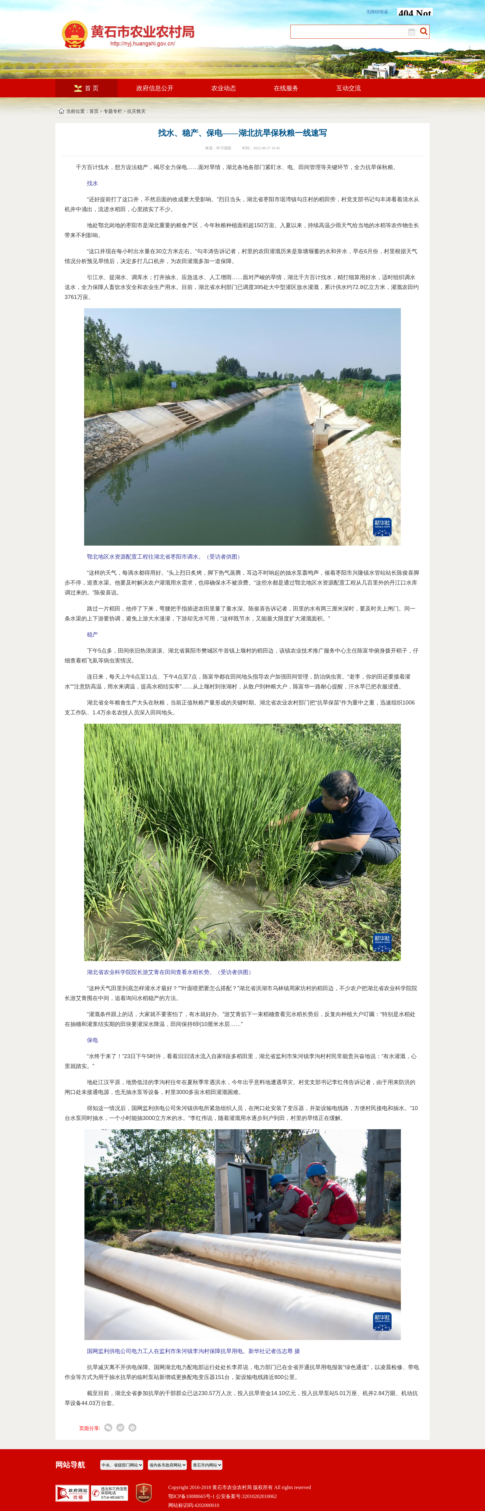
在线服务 (286, 88)
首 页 (86, 88)
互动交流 (348, 88)
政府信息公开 (155, 88)
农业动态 (223, 88)
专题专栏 (113, 111)
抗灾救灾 (136, 111)
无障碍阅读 (377, 12)
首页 (94, 111)
